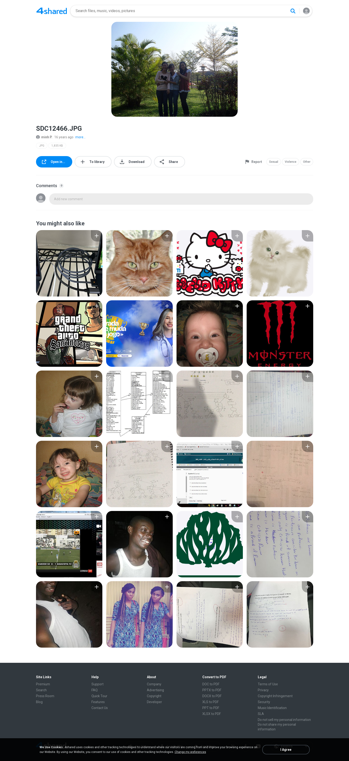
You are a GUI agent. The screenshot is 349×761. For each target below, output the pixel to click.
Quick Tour (99, 696)
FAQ (94, 690)
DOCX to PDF (212, 696)
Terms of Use (268, 684)
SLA (261, 714)
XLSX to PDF (211, 714)
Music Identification (272, 708)
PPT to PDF (210, 708)
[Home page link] (51, 11)
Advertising (155, 690)
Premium (43, 684)
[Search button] (293, 11)
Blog (39, 702)
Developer (154, 702)
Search (41, 690)
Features (98, 702)
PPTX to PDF (211, 690)
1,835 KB (57, 145)
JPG (41, 145)
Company (154, 684)
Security (264, 702)
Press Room (45, 696)
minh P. (44, 137)
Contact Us (99, 708)
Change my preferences (190, 752)
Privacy (263, 690)
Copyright (154, 696)
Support (97, 684)
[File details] (69, 263)
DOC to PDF (210, 684)
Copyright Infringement (275, 696)
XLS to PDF (210, 702)
